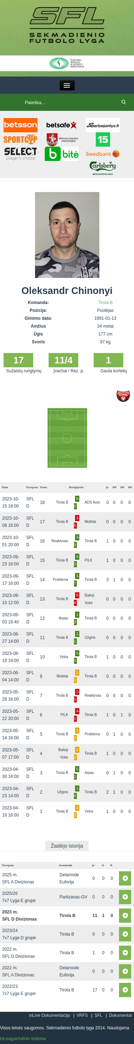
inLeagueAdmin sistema (23, 1038)
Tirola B (105, 302)
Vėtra (64, 657)
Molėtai (90, 522)
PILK (89, 560)
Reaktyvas (59, 541)
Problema (60, 580)
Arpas (63, 618)
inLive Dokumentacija (49, 1015)
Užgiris (90, 637)
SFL (98, 1015)
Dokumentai (120, 1015)
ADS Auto (92, 502)
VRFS (82, 1015)
